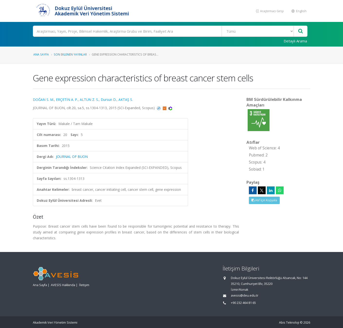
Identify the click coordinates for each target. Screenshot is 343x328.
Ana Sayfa (41, 54)
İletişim (84, 285)
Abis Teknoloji (289, 322)
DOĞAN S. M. (43, 99)
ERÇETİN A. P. (67, 99)
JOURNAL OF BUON (72, 156)
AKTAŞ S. (125, 99)
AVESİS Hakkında (63, 285)
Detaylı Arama (295, 41)
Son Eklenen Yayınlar (70, 54)
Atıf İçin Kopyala (264, 200)
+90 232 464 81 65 (243, 303)
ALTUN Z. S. (89, 99)
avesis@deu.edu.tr (244, 295)
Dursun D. (109, 99)
